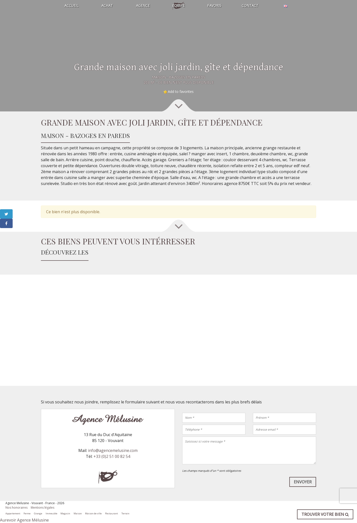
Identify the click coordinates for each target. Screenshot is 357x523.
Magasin (65, 513)
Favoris (214, 5)
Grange (38, 513)
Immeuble (51, 513)
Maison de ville (93, 513)
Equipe (178, 5)
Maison (78, 513)
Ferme (27, 513)
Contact (250, 5)
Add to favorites (181, 91)
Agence (143, 5)
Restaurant (111, 513)
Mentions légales (42, 507)
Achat (107, 5)
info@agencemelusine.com (113, 450)
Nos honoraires (16, 507)
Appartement (12, 513)
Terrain (125, 513)
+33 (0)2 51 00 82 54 (111, 456)
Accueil (71, 5)
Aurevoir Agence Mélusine (24, 520)
